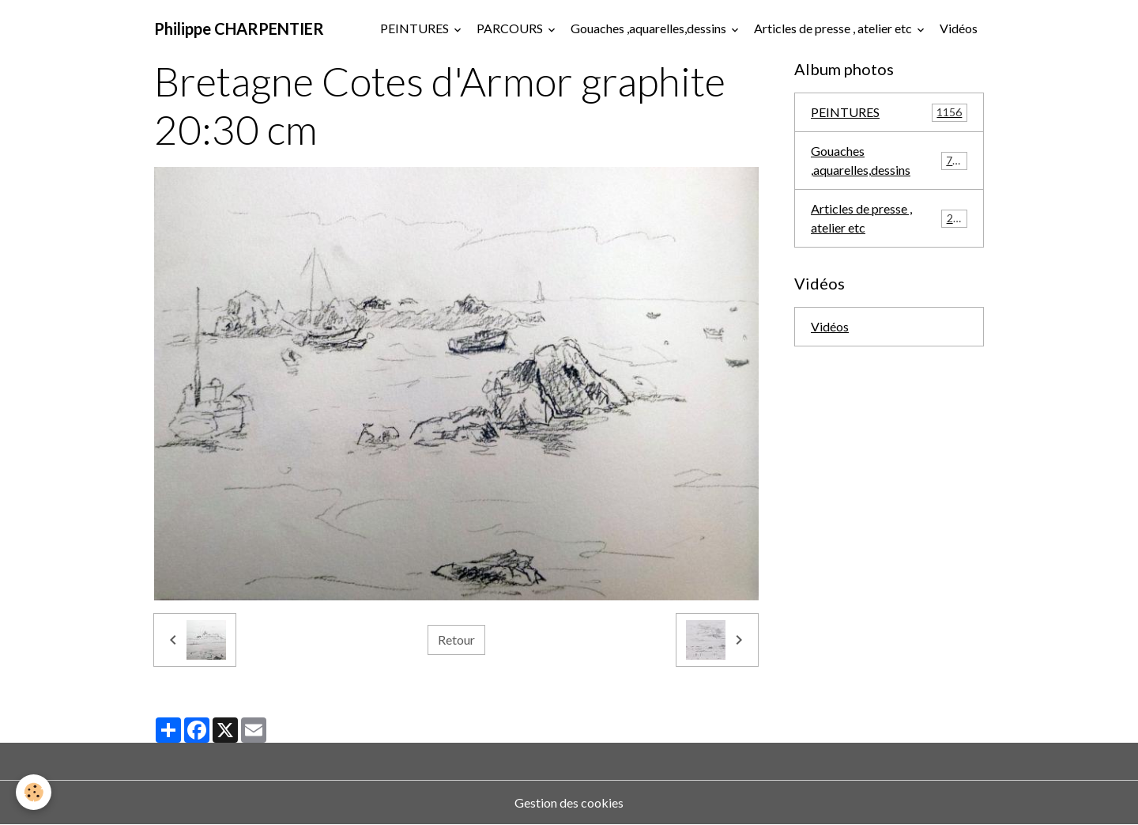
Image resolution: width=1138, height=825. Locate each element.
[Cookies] (33, 792)
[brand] (239, 28)
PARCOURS (511, 28)
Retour (456, 639)
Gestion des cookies (569, 802)
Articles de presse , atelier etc (834, 28)
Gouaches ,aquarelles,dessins (650, 28)
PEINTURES (415, 28)
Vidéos (959, 28)
